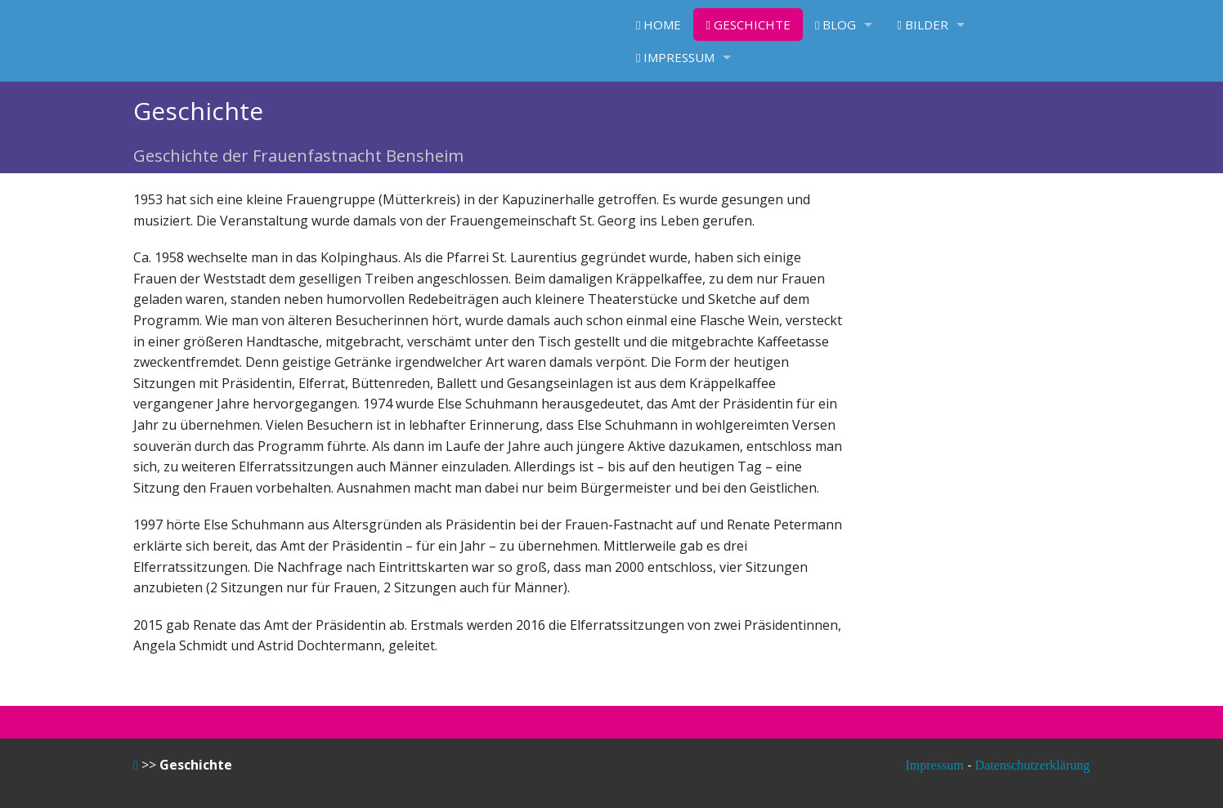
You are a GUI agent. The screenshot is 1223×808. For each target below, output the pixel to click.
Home (658, 24)
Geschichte (748, 24)
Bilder (922, 24)
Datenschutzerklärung (1032, 765)
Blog (835, 24)
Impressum (675, 57)
